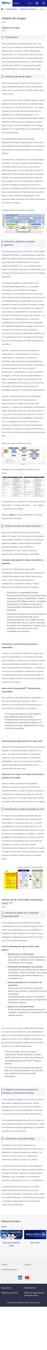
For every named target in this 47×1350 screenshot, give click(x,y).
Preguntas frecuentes (9, 1269)
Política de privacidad (9, 1293)
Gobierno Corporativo (28, 9)
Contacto (27, 1265)
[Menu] (43, 3)
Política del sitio (30, 1288)
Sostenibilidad (11, 9)
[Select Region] (37, 3)
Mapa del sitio (6, 1288)
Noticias (4, 1265)
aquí (11, 515)
